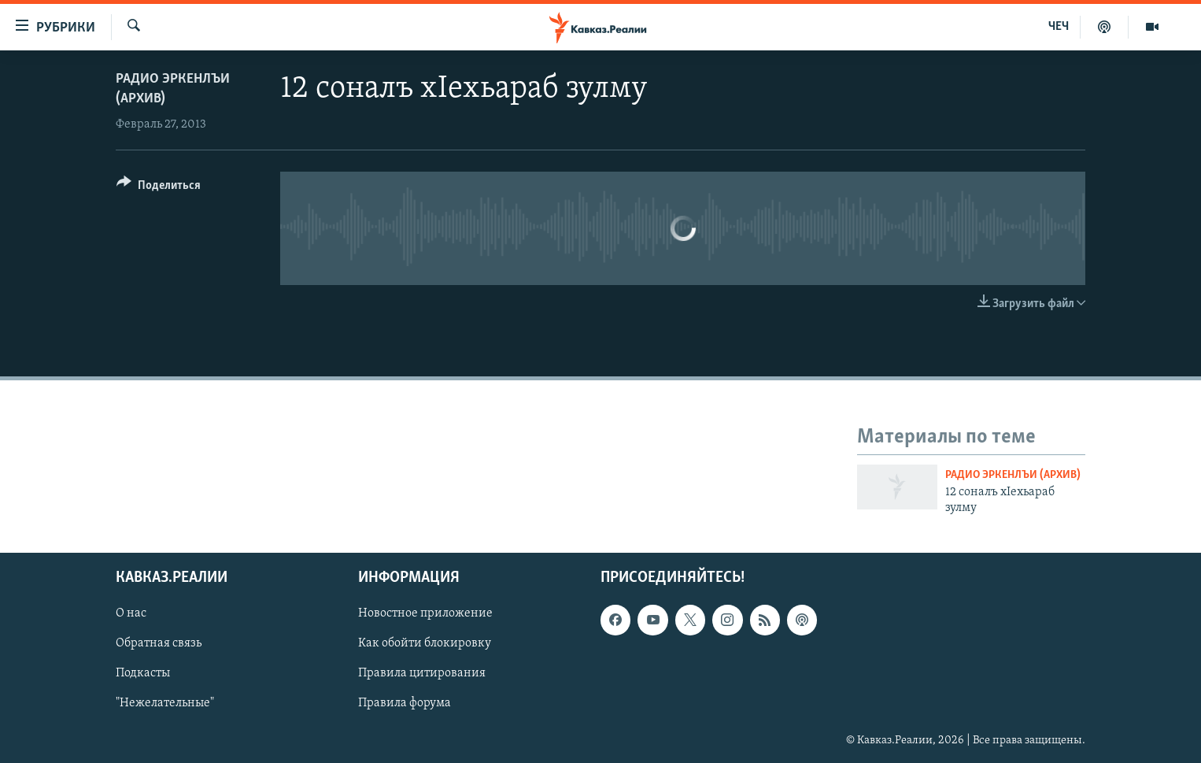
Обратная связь (158, 643)
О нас (131, 613)
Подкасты (143, 673)
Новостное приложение (425, 613)
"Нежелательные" (165, 703)
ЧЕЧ (1058, 26)
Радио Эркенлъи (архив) (1013, 475)
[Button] (158, 188)
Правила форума (404, 703)
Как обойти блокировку (424, 643)
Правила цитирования (422, 673)
